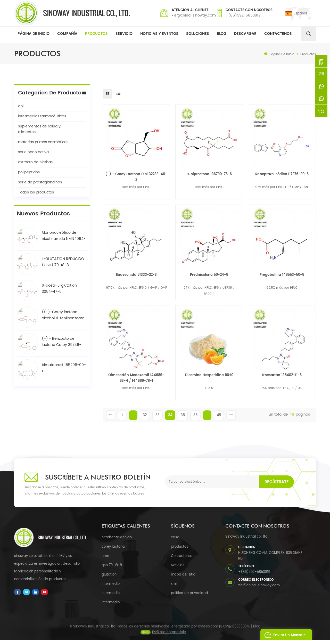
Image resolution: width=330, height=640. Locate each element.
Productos (96, 34)
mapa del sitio (183, 574)
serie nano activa (33, 152)
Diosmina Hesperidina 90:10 (209, 375)
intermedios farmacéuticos (42, 116)
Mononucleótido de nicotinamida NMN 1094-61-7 (64, 236)
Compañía (67, 34)
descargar (245, 34)
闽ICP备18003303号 (234, 631)
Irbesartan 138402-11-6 (282, 375)
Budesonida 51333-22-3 (136, 275)
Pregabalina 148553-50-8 (282, 275)
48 (219, 415)
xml (174, 584)
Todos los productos (36, 192)
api (20, 106)
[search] (308, 34)
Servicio (124, 34)
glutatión (109, 574)
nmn (105, 556)
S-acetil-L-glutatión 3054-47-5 (59, 288)
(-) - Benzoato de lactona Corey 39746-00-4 (61, 342)
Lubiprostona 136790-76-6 (209, 174)
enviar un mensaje (284, 634)
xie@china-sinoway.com (194, 15)
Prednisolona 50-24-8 (209, 275)
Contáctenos (278, 34)
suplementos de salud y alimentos (39, 129)
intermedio (111, 584)
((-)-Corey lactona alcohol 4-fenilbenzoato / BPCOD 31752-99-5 (63, 315)
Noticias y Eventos (159, 34)
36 (195, 415)
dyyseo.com (208, 631)
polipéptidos (29, 172)
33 (157, 415)
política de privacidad (189, 593)
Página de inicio (34, 34)
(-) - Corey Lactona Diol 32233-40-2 (136, 177)
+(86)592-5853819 (243, 15)
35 (183, 415)
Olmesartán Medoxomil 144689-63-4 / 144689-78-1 (136, 378)
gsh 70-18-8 (112, 565)
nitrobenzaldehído (117, 537)
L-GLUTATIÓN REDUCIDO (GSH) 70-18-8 (63, 262)
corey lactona (113, 546)
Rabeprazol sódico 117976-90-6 (282, 174)
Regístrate (277, 482)
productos (179, 546)
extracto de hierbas (35, 162)
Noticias (177, 565)
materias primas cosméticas (43, 142)
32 (145, 415)
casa (175, 537)
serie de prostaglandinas (40, 182)
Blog (221, 34)
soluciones (197, 34)
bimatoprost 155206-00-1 (64, 368)
